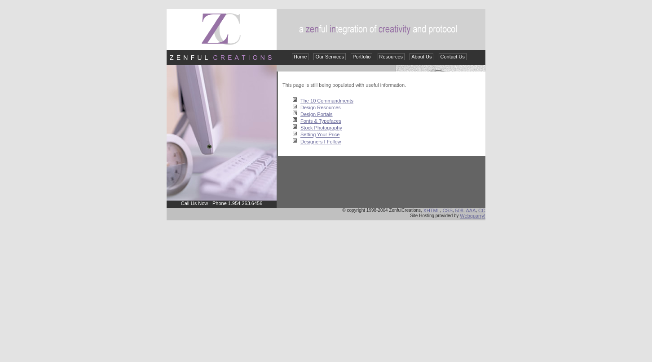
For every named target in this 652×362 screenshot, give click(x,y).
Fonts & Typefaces (320, 121)
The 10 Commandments (326, 100)
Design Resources (320, 107)
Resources (391, 56)
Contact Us (453, 56)
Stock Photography (321, 127)
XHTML (431, 210)
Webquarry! (472, 216)
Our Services (329, 56)
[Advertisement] (326, 290)
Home (300, 56)
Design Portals (316, 114)
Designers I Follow (320, 141)
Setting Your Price (319, 135)
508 (459, 210)
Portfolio (361, 56)
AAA (471, 210)
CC (481, 210)
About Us (421, 56)
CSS (447, 210)
